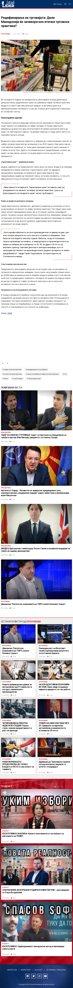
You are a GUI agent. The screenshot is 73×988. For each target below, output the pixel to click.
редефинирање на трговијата (37, 369)
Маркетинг (26, 970)
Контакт (39, 970)
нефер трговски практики (12, 369)
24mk (9, 313)
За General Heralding (56, 970)
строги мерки (18, 378)
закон (6, 378)
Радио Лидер (8, 4)
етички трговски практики (13, 374)
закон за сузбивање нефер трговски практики (43, 374)
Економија (5, 34)
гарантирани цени (34, 378)
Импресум (12, 970)
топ (65, 374)
